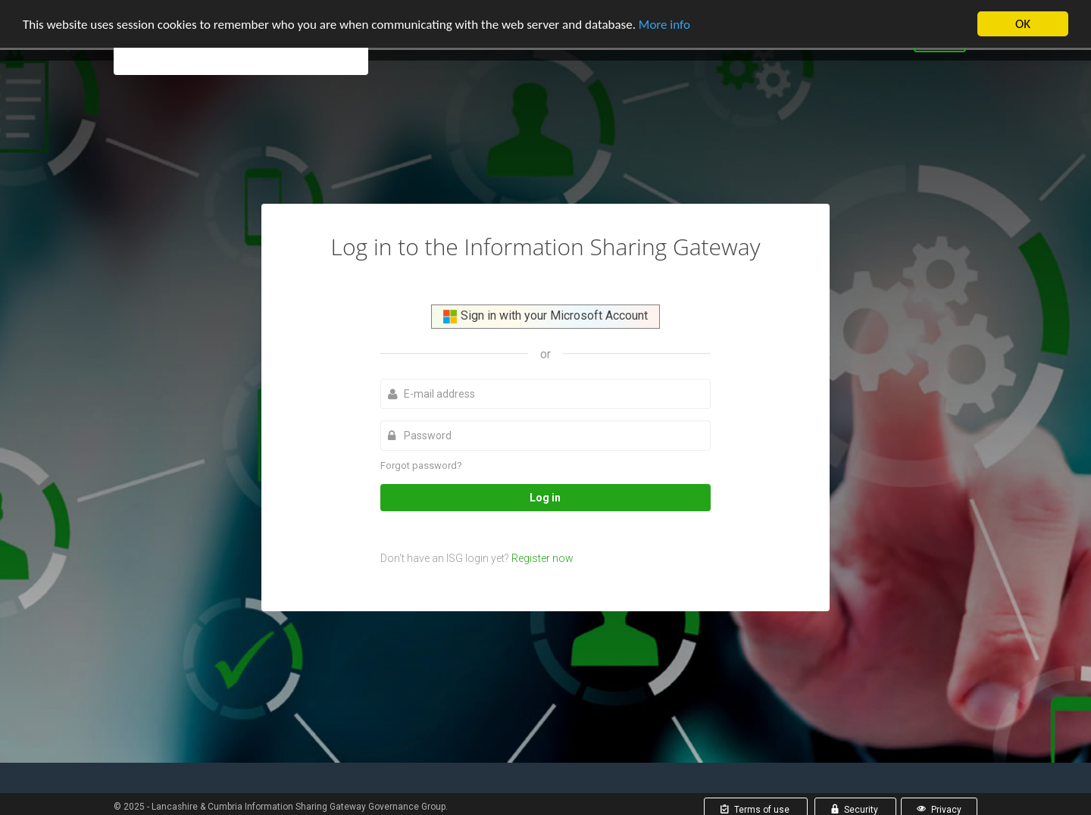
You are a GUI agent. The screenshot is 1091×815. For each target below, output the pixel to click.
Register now (542, 558)
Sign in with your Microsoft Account (545, 316)
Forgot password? (421, 464)
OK (1022, 24)
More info (664, 24)
